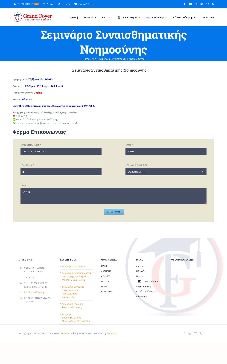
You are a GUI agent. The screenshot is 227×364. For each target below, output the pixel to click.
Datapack (112, 333)
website (64, 333)
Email (129, 144)
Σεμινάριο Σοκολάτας (73, 266)
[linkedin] (202, 4)
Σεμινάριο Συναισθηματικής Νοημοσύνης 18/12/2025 (76, 317)
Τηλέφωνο (27, 164)
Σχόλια (24, 185)
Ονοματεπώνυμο (30, 144)
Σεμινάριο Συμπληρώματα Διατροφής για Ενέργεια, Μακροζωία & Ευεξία (76, 276)
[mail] (207, 4)
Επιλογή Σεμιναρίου (136, 164)
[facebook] (184, 4)
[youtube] (190, 4)
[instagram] (196, 4)
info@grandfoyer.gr (34, 292)
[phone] (213, 4)
